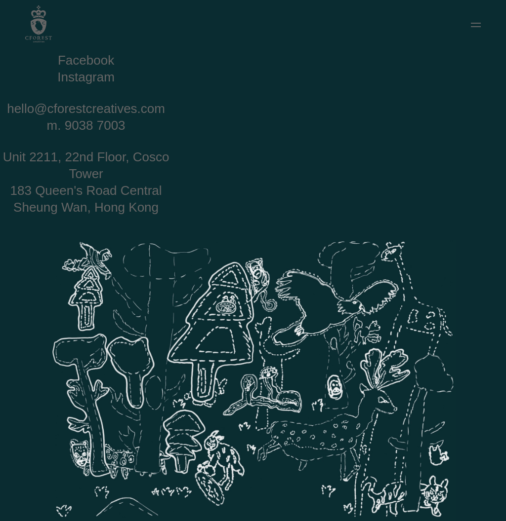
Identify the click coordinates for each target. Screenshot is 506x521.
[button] (476, 25)
